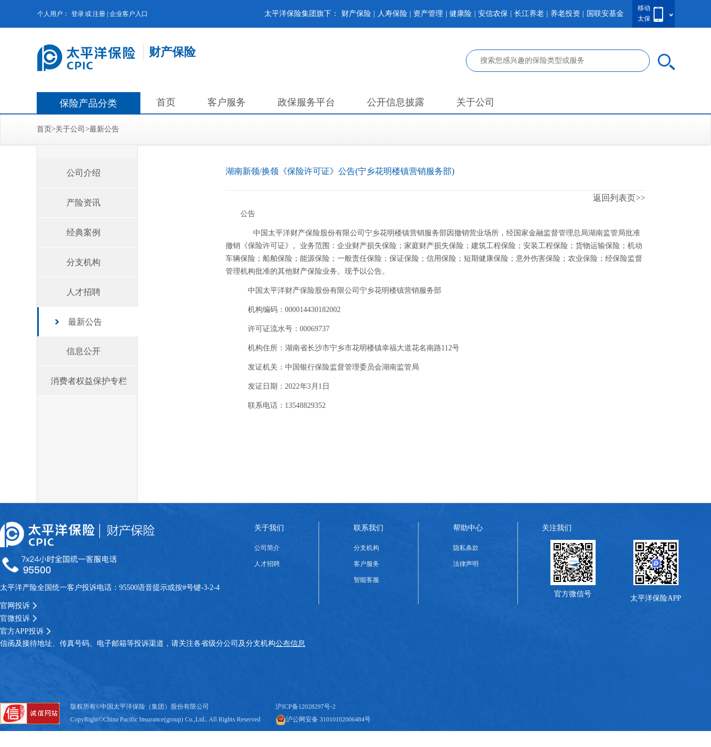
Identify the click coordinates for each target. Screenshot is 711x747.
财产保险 (356, 14)
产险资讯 (83, 202)
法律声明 (466, 564)
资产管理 (428, 14)
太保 (644, 18)
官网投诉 (18, 606)
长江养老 (529, 14)
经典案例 (83, 232)
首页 (165, 102)
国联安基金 (605, 14)
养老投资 (565, 14)
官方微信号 (572, 594)
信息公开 (83, 351)
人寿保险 (392, 14)
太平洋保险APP (655, 598)
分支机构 (83, 262)
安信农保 (493, 14)
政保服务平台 (306, 102)
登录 (77, 14)
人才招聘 (83, 292)
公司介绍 (83, 172)
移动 (644, 8)
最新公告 (104, 129)
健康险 (460, 14)
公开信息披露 (395, 102)
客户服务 (226, 102)
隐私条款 (466, 548)
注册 (99, 14)
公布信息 (290, 643)
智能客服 (366, 580)
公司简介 (267, 548)
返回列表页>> (619, 197)
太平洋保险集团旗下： (301, 14)
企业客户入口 (129, 14)
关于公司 (475, 102)
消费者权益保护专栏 (89, 380)
